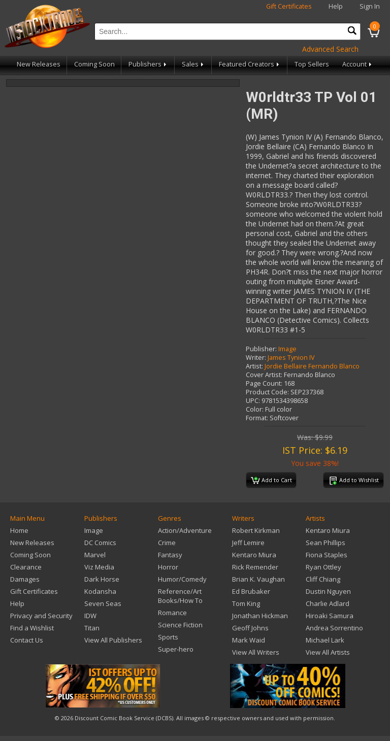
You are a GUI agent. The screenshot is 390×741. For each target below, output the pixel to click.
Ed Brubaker (251, 591)
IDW (90, 615)
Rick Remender (255, 566)
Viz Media (99, 566)
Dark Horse (101, 579)
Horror (168, 566)
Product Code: (267, 392)
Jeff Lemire (248, 542)
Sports (168, 637)
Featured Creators (250, 64)
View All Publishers (113, 640)
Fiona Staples (326, 554)
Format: (257, 418)
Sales (193, 64)
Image (287, 349)
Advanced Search (330, 49)
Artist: (254, 366)
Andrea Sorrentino (334, 627)
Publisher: (261, 349)
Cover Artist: (264, 375)
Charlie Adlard (327, 603)
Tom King (246, 603)
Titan (92, 627)
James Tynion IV (291, 357)
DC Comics (100, 542)
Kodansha (100, 591)
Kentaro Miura (254, 554)
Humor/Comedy (182, 579)
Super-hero (175, 649)
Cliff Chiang (323, 579)
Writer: (256, 357)
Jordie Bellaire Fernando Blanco (312, 366)
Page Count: (264, 383)
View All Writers (255, 652)
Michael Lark (325, 640)
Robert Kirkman (256, 530)
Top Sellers (312, 64)
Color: (255, 409)
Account (357, 64)
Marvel (95, 554)
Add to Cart (271, 480)
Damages (25, 579)
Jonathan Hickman (260, 615)
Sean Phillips (325, 542)
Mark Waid (248, 640)
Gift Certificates (289, 6)
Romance (172, 612)
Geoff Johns (250, 627)
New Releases (38, 64)
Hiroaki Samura (329, 615)
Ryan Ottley (323, 566)
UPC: (253, 400)
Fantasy (170, 554)
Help (336, 6)
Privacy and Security (41, 615)
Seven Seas (102, 603)
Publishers (148, 64)
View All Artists (328, 652)
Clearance (26, 566)
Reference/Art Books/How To (180, 596)
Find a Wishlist (32, 627)
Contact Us (26, 640)
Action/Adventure (185, 530)
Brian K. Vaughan (258, 579)
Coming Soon (94, 64)
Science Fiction (180, 624)
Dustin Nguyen (328, 591)
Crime (167, 542)
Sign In (370, 6)
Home (19, 530)
